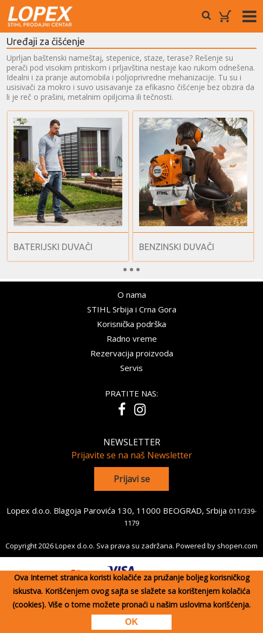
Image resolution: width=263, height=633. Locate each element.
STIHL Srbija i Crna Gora (131, 309)
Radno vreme (132, 338)
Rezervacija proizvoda (131, 353)
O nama (131, 294)
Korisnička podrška (131, 323)
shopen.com (237, 546)
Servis (131, 367)
